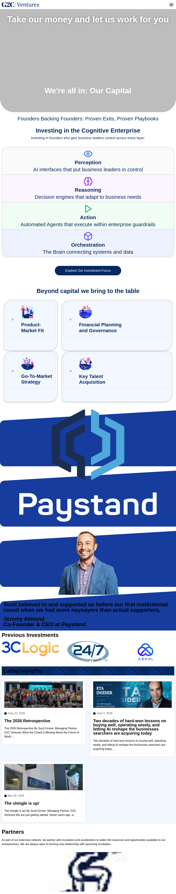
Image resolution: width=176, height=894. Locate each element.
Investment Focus (131, 879)
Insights (120, 883)
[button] (171, 4)
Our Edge (102, 883)
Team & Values (105, 879)
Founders (155, 879)
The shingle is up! (21, 780)
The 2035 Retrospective (27, 698)
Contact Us (138, 883)
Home (85, 879)
